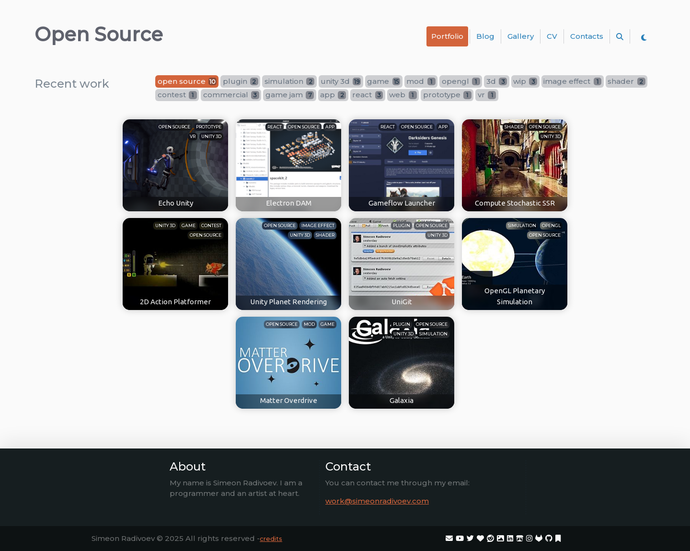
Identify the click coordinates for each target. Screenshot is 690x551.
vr (193, 136)
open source (174, 126)
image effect (317, 225)
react (274, 126)
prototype (208, 126)
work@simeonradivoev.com (377, 500)
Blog (485, 36)
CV (552, 36)
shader (514, 126)
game (189, 225)
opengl (551, 225)
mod (309, 324)
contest (211, 225)
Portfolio (447, 36)
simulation (522, 225)
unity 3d (211, 136)
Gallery (520, 36)
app (329, 126)
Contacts (586, 36)
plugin (401, 225)
